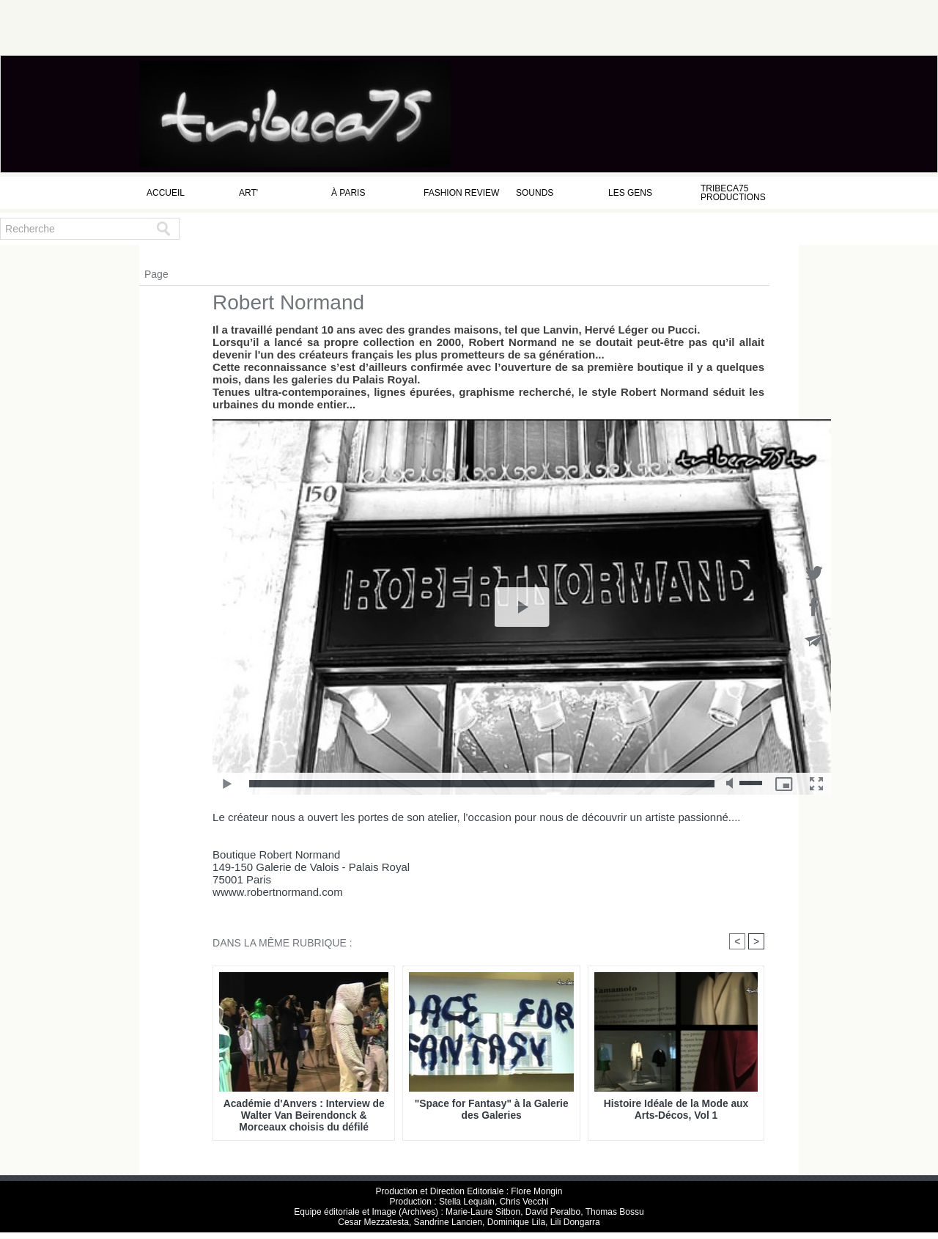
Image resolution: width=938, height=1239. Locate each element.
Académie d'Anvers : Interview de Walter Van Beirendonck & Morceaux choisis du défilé (304, 1114)
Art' (248, 193)
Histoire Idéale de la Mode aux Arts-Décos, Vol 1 (676, 1109)
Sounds (534, 193)
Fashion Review (461, 193)
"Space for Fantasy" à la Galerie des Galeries (491, 1109)
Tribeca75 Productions (733, 192)
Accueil (166, 193)
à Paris (348, 193)
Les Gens (630, 193)
